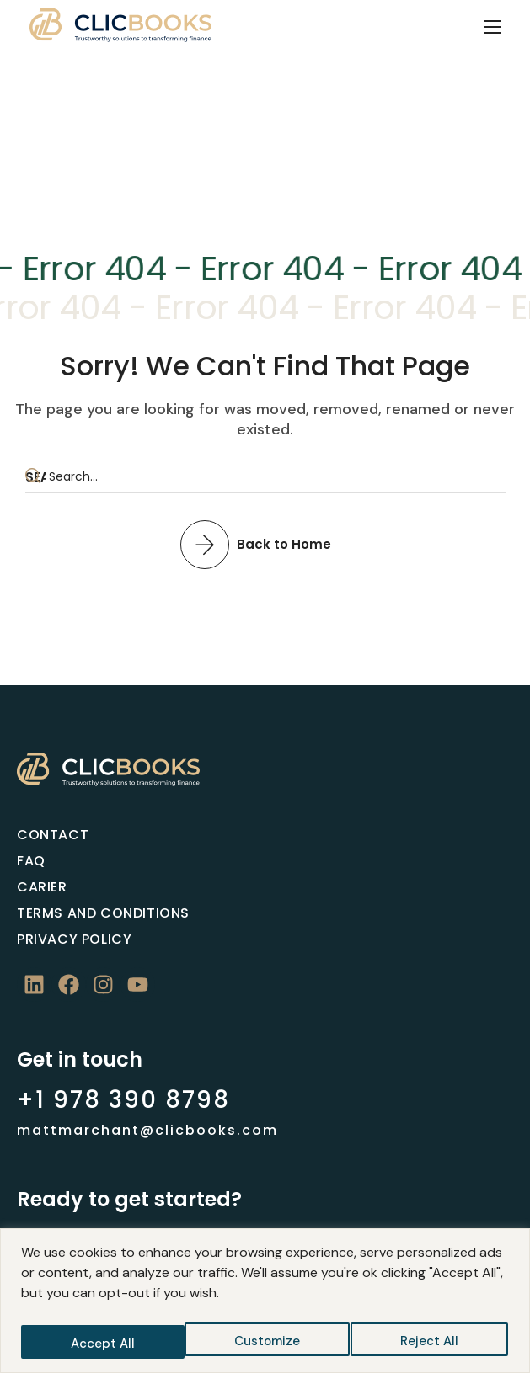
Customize (102, 1343)
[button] (265, 543)
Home (230, 142)
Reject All (266, 1343)
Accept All (429, 1343)
